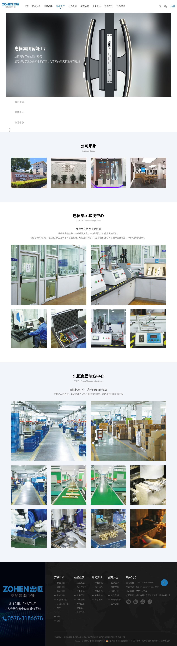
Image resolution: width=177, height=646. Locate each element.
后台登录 (85, 641)
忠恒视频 (72, 6)
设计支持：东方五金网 (142, 641)
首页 (26, 6)
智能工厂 (60, 6)
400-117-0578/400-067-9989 (147, 587)
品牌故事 (48, 6)
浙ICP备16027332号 (97, 641)
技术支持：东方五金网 (161, 641)
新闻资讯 (108, 6)
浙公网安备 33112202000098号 (120, 641)
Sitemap (78, 641)
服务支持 (96, 6)
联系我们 (121, 6)
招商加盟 (84, 6)
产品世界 (36, 6)
